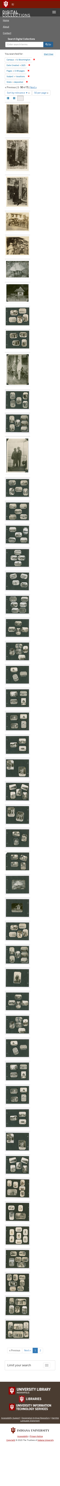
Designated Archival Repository (36, 1418)
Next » (33, 87)
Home (6, 20)
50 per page (41, 92)
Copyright (10, 1440)
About (6, 26)
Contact (7, 33)
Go (48, 44)
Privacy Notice (36, 1436)
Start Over (48, 54)
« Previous (14, 1350)
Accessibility (22, 1436)
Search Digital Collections (21, 39)
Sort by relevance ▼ (18, 92)
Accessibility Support (10, 1418)
